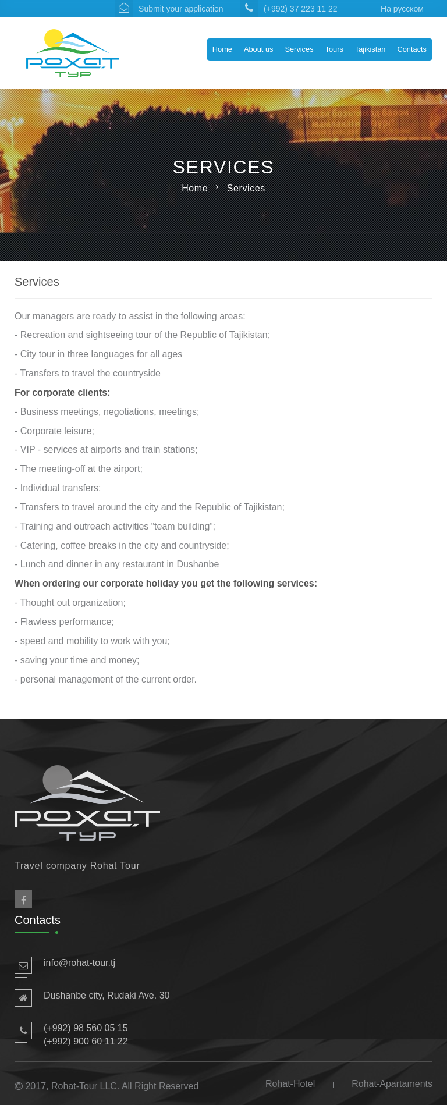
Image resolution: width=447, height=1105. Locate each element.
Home (222, 49)
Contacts (412, 49)
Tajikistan (370, 49)
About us (259, 49)
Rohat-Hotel (290, 1084)
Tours (334, 49)
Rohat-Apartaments (392, 1084)
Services (299, 49)
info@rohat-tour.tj (79, 963)
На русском (402, 8)
